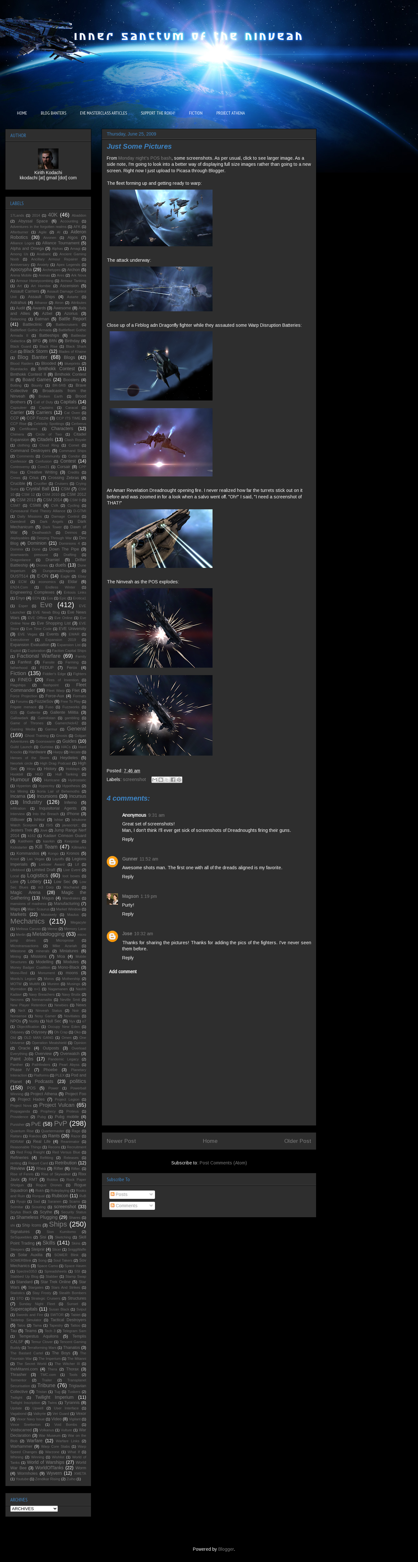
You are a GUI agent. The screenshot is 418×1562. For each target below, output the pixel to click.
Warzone (52, 1452)
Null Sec (53, 1021)
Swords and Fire (29, 1315)
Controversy (20, 467)
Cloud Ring (49, 445)
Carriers (44, 412)
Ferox (72, 667)
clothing (23, 445)
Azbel (47, 313)
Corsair (63, 467)
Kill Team (46, 847)
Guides (69, 741)
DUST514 (19, 576)
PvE (36, 1124)
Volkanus (46, 1430)
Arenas (44, 275)
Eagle (65, 576)
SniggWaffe (77, 1249)
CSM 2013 (26, 500)
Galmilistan (46, 718)
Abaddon (79, 215)
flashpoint (51, 685)
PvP (60, 1123)
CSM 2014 (52, 500)
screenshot (134, 779)
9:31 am (156, 815)
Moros (49, 979)
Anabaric (44, 254)
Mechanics (27, 921)
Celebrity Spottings (49, 424)
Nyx (72, 1021)
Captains (46, 407)
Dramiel (52, 560)
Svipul (81, 1309)
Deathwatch (41, 532)
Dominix (16, 549)
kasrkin (48, 841)
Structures (77, 1298)
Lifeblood (17, 870)
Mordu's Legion (23, 979)
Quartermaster (52, 1131)
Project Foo (75, 1094)
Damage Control (65, 516)
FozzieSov (43, 701)
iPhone (73, 814)
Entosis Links (75, 592)
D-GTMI (79, 511)
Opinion (80, 1043)
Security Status (73, 1212)
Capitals (68, 401)
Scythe (46, 1212)
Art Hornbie (41, 286)
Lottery (34, 881)
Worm (81, 1468)
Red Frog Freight (30, 1152)
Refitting (46, 1158)
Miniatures (68, 951)
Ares (60, 275)
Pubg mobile (67, 1117)
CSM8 (35, 505)
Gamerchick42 (66, 723)
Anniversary (19, 265)
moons (72, 973)
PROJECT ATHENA (230, 113)
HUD (39, 774)
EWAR (74, 634)
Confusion (43, 461)
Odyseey (17, 1032)
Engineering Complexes (32, 592)
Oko (77, 1032)
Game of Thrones (26, 723)
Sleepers (17, 1249)
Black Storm (35, 351)
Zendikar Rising (47, 1479)
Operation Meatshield (49, 1043)
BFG (36, 341)
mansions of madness (28, 904)
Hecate (75, 752)
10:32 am (143, 933)
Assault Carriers (24, 291)
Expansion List (68, 645)
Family (81, 656)
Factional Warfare (39, 656)
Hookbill (16, 774)
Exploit (15, 651)
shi (12, 1225)
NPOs (15, 1021)
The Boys (61, 1353)
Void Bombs (65, 1424)
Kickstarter (18, 847)
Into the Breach (46, 814)
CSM (65, 489)
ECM (23, 582)
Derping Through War (54, 538)
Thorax (72, 1369)
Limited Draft (44, 870)
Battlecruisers (66, 324)
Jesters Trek (21, 830)
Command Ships (72, 451)
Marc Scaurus (38, 909)
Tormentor (18, 1380)
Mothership (71, 979)
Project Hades (31, 1099)
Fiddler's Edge (54, 674)
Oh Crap (61, 1032)
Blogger (226, 1549)
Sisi (43, 1237)
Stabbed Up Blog (24, 1276)
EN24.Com (19, 587)
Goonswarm (45, 741)
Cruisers (61, 483)
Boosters (71, 380)
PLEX (60, 1075)
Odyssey (39, 1032)
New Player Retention (28, 1005)
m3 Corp (45, 887)
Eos (50, 598)
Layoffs (58, 859)
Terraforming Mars (41, 1348)
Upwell (37, 1408)
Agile (43, 232)
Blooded (48, 363)
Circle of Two (49, 434)
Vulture (66, 1430)
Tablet (75, 1315)
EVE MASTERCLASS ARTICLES (103, 113)
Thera (52, 1369)
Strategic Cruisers (45, 1298)
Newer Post (121, 1141)
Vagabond (18, 1414)
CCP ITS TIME (68, 418)
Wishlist (58, 1457)
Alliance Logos (22, 243)
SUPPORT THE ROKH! (158, 113)
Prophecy (48, 1111)
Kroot (14, 859)
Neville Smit (70, 1000)
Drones (42, 565)
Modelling (44, 962)
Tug (57, 1392)
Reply (128, 839)
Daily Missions (29, 516)
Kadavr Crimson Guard (64, 835)
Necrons (17, 1000)
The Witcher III (67, 1364)
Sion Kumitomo (61, 1232)
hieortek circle (21, 763)
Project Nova (21, 1105)
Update (16, 1408)
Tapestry (56, 1325)
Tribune (46, 1385)
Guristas (46, 747)
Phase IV (20, 1070)
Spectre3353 (26, 1271)
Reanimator (70, 1141)
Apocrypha (21, 269)
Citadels (45, 439)
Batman (42, 319)
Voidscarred (21, 1430)
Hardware (37, 752)
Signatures (20, 1231)
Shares (74, 1217)
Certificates (28, 429)
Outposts (51, 1048)
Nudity (34, 1021)
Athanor (41, 303)
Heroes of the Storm (29, 758)
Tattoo (75, 1325)
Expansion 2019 (60, 640)
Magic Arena (25, 892)
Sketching (63, 1237)
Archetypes (51, 270)
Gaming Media (22, 729)
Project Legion (67, 1099)
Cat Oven (72, 413)
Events (52, 634)
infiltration (18, 808)
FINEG (25, 679)
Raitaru (16, 1136)
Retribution (66, 1162)
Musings (73, 984)
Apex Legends (68, 265)
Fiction (18, 673)
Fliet (76, 690)
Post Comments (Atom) (223, 1162)
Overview (43, 1053)
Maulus (73, 915)
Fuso (49, 707)
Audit (20, 308)
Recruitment (76, 1147)
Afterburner (19, 232)
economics (47, 582)
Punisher (17, 1124)
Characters (62, 428)
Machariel (71, 887)
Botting (16, 385)
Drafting (70, 555)
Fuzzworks (70, 707)
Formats (79, 696)
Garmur (51, 729)
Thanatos (71, 1347)
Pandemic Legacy (63, 1059)
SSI (77, 1271)
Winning (37, 1457)
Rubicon (60, 1195)
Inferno (70, 802)
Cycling (73, 505)
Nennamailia (42, 1000)
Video (56, 1419)
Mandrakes (71, 898)
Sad (36, 1201)
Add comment (123, 971)
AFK (77, 227)
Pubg (41, 1117)
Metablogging (48, 934)
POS (31, 1088)
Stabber (52, 1276)
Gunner (130, 858)
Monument (46, 973)
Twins (52, 1403)
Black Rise (49, 346)
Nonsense (18, 1016)
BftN (53, 341)
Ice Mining (19, 791)
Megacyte (78, 922)
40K (53, 215)
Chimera (17, 434)
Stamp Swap (75, 1276)
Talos (21, 1325)
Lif (77, 864)
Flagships (18, 685)
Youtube (22, 1479)
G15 (13, 712)
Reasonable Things (25, 1147)
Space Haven (75, 1266)
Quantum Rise (22, 1131)
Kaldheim (25, 841)
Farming (71, 662)
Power (53, 1088)
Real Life (41, 1141)
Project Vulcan (57, 1105)
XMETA (80, 1473)
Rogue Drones (49, 1185)
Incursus (77, 796)
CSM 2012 (76, 494)
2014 (36, 215)
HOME (22, 113)
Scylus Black (21, 1212)
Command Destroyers (30, 450)
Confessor (18, 461)
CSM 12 (28, 494)
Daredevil (17, 521)
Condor (74, 456)
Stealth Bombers (72, 1293)
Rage (76, 1131)
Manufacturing (67, 903)
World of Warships (45, 1462)
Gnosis (61, 736)
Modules (71, 962)
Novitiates (72, 1016)
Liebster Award (52, 864)
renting (15, 1163)
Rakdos (35, 1136)
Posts (119, 1194)
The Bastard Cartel (26, 1353)
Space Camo (47, 1266)
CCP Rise (18, 424)
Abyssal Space (33, 221)
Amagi (75, 248)
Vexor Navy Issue (30, 1419)
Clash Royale (75, 440)
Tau (13, 1331)
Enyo (20, 598)
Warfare (34, 1440)
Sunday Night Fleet (37, 1304)
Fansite (49, 662)
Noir (75, 1010)
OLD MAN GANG (38, 1038)
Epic (63, 598)
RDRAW (17, 1141)
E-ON (42, 576)
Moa (61, 956)
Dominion (37, 543)
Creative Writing (42, 472)
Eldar (72, 581)
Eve (46, 605)
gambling (72, 718)
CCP (14, 418)
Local (14, 876)
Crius (34, 477)
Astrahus (18, 302)
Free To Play (70, 701)
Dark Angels (51, 521)
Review (17, 1168)
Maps (15, 909)
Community (51, 456)
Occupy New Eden (64, 1027)
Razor (76, 1136)
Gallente (34, 712)
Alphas (57, 248)
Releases (71, 1158)
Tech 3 (50, 1331)
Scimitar (16, 1207)
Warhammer (21, 1446)
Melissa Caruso (28, 929)
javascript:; (70, 825)
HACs (65, 747)
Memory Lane (75, 929)
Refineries (19, 1157)
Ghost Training (37, 736)
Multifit (34, 984)
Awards (39, 308)
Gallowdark (19, 718)
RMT (33, 1179)
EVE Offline (37, 618)
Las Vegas (36, 859)
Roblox (52, 1179)
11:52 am (149, 858)
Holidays (73, 769)
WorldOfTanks (49, 1467)
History (50, 769)
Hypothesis (71, 786)
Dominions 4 (69, 543)
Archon (73, 270)
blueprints (72, 363)
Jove (44, 830)
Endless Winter (60, 587)
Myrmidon (18, 989)
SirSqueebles (21, 1237)
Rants (54, 1135)
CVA (54, 505)
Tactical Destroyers (68, 1320)
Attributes (78, 303)
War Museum (49, 1435)
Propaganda (20, 1111)
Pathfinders (41, 1065)
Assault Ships (41, 297)
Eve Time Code (38, 629)
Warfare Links (67, 1441)
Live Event (71, 870)
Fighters (79, 674)
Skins (76, 1243)
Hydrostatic (77, 780)
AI (58, 232)
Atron (59, 303)
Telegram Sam (74, 1331)
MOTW (16, 984)
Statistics (17, 1293)
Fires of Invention (63, 680)
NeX (21, 1010)
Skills (48, 1243)
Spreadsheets (55, 1271)
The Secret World (32, 1364)
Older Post (297, 1141)
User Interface (66, 1408)
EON (36, 598)
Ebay (82, 576)
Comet (73, 445)
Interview (17, 814)
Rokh (39, 1190)
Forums (22, 701)
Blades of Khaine (72, 351)
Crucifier (40, 483)
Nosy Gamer (45, 1016)
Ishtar (58, 820)
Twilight (16, 1397)
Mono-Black (68, 967)
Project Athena (44, 1094)
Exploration (37, 651)
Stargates (35, 1287)
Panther (16, 1065)
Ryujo (21, 1201)
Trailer (47, 1380)
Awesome (62, 308)
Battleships (49, 335)
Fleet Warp (56, 690)
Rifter (58, 1168)
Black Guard (20, 346)
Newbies (61, 1005)
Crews (15, 478)
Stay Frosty (41, 1293)
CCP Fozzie (38, 418)
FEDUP (47, 667)
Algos (73, 237)
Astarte (72, 297)
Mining (15, 956)
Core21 (44, 467)
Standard (24, 1282)
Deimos (71, 532)
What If (74, 1452)
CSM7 (15, 505)
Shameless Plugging (37, 1217)
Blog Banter (33, 357)
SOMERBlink (20, 1260)
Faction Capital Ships (69, 651)
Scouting (39, 1207)
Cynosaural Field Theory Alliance (37, 511)
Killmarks (79, 847)
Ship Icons (31, 1225)
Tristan (41, 1392)
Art (19, 286)
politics (78, 1081)
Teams (31, 1331)
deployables (20, 538)
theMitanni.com (24, 1369)
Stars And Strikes (65, 1287)
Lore (14, 882)
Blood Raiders (21, 363)
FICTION (196, 113)
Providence (19, 1117)
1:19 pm (149, 896)
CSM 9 (75, 500)
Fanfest (25, 662)
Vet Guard (61, 1414)
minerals (42, 951)
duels (60, 565)
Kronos (73, 853)
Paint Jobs (21, 1058)
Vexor (81, 1413)
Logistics (37, 875)
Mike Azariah (64, 946)
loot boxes (71, 876)
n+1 (37, 989)
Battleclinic (32, 324)
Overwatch (69, 1053)
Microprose (65, 940)
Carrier (17, 412)
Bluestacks (19, 369)
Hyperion (23, 786)
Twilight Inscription (25, 1403)
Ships (58, 1224)
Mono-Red (18, 973)
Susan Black (59, 1309)
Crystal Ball (37, 488)
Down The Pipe (64, 549)
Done (36, 549)
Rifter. (75, 1169)
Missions (39, 956)
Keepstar (72, 841)
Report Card (38, 1163)
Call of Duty (43, 402)
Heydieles (69, 758)
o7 (84, 1021)
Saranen (54, 1201)
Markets (18, 914)
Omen (66, 1038)
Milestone (18, 951)
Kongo (53, 853)
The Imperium (50, 1358)
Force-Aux (54, 696)
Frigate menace (23, 707)
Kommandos (27, 853)
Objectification (28, 1027)
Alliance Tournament (60, 243)
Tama (37, 1325)
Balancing (18, 319)
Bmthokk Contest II (28, 374)
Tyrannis (72, 1402)
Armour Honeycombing (34, 281)
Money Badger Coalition (30, 967)
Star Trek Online (56, 1282)
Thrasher (18, 1374)
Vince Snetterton (25, 1424)
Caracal (72, 407)
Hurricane (52, 780)
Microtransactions (24, 946)
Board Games (37, 379)
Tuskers (74, 1392)
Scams (74, 1201)
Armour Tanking (73, 281)
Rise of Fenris (21, 1174)
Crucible (17, 483)
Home (210, 1141)
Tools (73, 1375)
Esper (23, 606)
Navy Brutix (71, 994)
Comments (124, 1205)
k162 (32, 836)
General (76, 729)
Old (13, 1038)
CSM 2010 (50, 494)
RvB (82, 1196)
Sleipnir (38, 1249)
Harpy (58, 752)
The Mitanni (76, 1358)
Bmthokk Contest (56, 368)
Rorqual (38, 1196)
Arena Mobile (21, 275)
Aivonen (49, 238)
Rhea (41, 1168)
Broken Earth (51, 396)
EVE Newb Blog (46, 612)
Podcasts (44, 1081)
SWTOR (56, 1315)
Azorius (71, 313)
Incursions (47, 796)
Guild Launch (21, 747)
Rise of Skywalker (56, 1174)
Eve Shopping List (54, 623)
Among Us (19, 254)
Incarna (17, 796)
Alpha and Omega (27, 248)
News (81, 1005)
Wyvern (54, 1473)
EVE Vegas (27, 634)
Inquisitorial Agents (58, 808)
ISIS (49, 825)
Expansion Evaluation (30, 645)
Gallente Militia (64, 712)
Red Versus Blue (66, 1152)
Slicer (56, 1249)
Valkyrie (39, 1414)
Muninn (53, 984)
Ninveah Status (49, 1010)
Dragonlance (20, 560)
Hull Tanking (66, 774)
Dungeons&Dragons (59, 571)
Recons (54, 1147)
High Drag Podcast (55, 763)
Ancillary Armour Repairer (54, 259)
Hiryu (31, 769)
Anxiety (43, 265)
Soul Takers (62, 1260)
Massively (49, 915)
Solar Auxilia (30, 1255)
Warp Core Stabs (55, 1446)
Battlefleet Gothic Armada (30, 330)
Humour (20, 779)
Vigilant (75, 1419)
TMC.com (48, 1375)
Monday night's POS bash (144, 158)
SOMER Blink (66, 1255)
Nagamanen (58, 989)
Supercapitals (24, 1309)
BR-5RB (59, 385)
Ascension (69, 286)
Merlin (20, 934)
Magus (48, 898)
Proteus (72, 1111)
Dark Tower (52, 527)
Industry (32, 802)
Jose (127, 933)
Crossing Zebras (63, 477)
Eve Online (63, 618)
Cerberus (78, 424)
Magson (130, 896)
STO (20, 1298)
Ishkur (39, 819)
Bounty (37, 385)
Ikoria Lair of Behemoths (58, 791)
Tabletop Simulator (25, 1320)
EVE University (72, 628)
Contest (68, 461)
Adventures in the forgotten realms (38, 227)
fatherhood (19, 668)
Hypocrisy (46, 786)
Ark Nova (78, 275)
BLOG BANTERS (53, 113)
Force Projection (23, 696)
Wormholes (27, 1473)
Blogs (69, 357)
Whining (16, 1457)
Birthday (72, 341)
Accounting (69, 221)
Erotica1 (79, 598)
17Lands (17, 215)
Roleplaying (59, 1190)
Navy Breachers (42, 994)
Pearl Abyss (69, 1065)
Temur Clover (42, 1342)
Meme (52, 929)
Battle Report (72, 318)
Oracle (24, 1048)
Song (42, 1260)
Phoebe (50, 1070)
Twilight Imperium (54, 1397)
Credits (73, 472)
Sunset (72, 1304)
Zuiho (71, 1479)
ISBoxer (17, 819)
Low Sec (62, 882)
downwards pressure (29, 555)
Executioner (19, 640)
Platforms (41, 1075)
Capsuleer (18, 407)
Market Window (68, 909)
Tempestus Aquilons (39, 1336)
